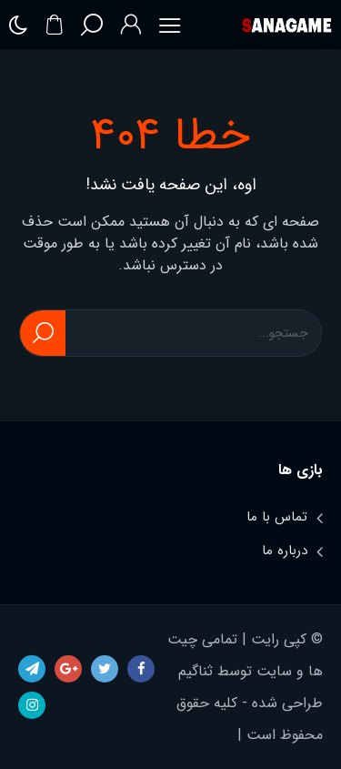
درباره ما (284, 551)
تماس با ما (276, 517)
